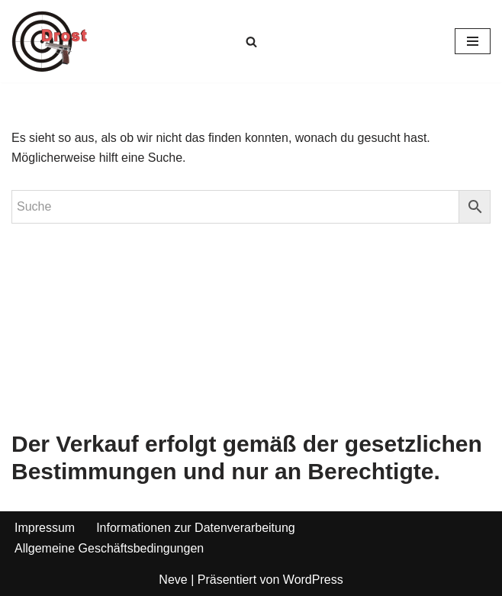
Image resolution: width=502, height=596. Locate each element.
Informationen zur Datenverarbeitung (195, 527)
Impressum (44, 527)
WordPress (313, 579)
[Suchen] (251, 41)
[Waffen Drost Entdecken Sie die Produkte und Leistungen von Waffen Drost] (49, 41)
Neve (173, 579)
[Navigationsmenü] (473, 41)
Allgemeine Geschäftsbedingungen (109, 548)
